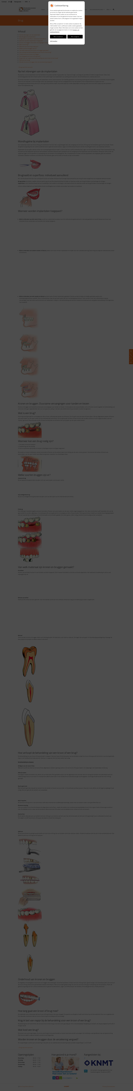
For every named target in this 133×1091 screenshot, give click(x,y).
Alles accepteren (58, 37)
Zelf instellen (53, 41)
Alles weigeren (75, 37)
